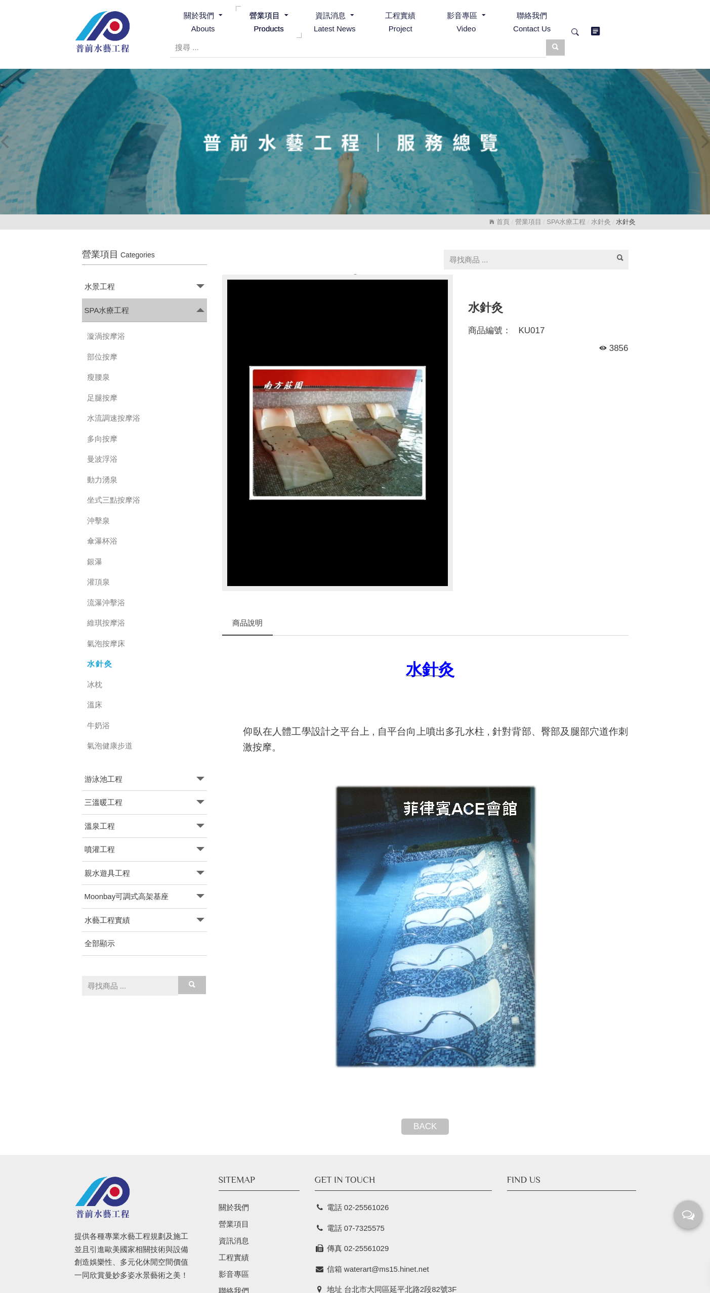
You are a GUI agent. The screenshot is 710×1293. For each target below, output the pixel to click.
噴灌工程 (100, 849)
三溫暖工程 (103, 802)
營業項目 (528, 222)
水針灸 (601, 222)
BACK (425, 1126)
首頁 (499, 222)
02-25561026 (366, 1207)
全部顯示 (100, 943)
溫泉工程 (100, 826)
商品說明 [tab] (247, 622)
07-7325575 (364, 1228)
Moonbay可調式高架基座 (127, 896)
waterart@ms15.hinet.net (386, 1269)
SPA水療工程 (566, 222)
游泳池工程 (103, 779)
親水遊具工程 (107, 873)
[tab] (144, 287)
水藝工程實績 (107, 920)
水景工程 (100, 286)
